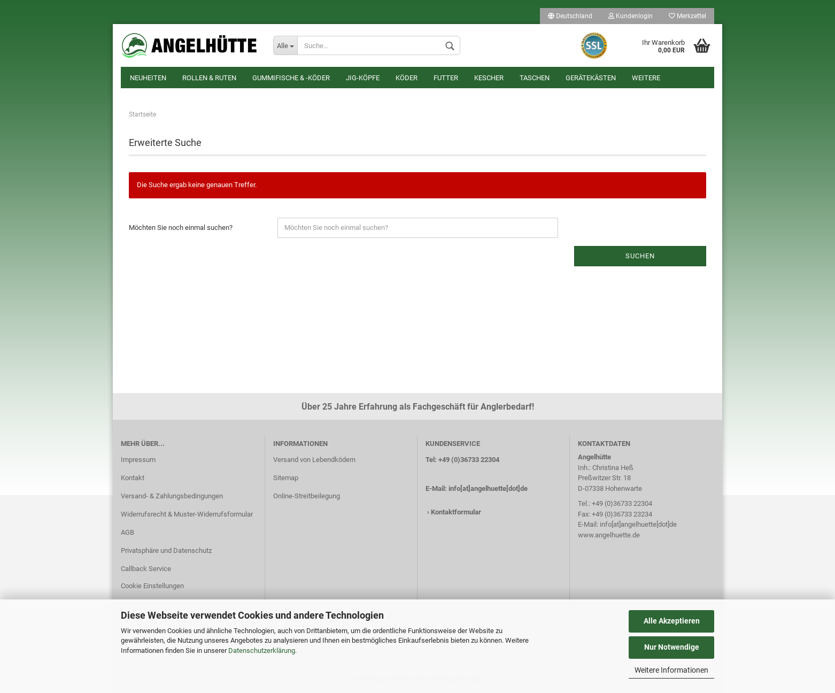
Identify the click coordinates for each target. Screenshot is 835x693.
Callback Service (146, 569)
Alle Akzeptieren (672, 621)
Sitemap (285, 478)
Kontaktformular (456, 512)
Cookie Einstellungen (152, 586)
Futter (446, 78)
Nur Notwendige (671, 647)
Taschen (535, 78)
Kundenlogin (630, 16)
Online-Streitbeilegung (306, 496)
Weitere (646, 78)
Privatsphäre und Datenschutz (166, 550)
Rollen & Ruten (209, 78)
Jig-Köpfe (363, 78)
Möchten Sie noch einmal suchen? (181, 228)
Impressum (138, 460)
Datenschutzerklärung (261, 650)
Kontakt (132, 478)
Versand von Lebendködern (314, 460)
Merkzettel (687, 16)
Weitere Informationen (671, 670)
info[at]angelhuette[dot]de (488, 488)
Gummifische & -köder (291, 78)
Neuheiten (148, 78)
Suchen (640, 256)
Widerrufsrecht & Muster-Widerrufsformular (187, 514)
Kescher (489, 78)
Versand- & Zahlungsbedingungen (172, 496)
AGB (127, 532)
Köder (407, 78)
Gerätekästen (591, 78)
